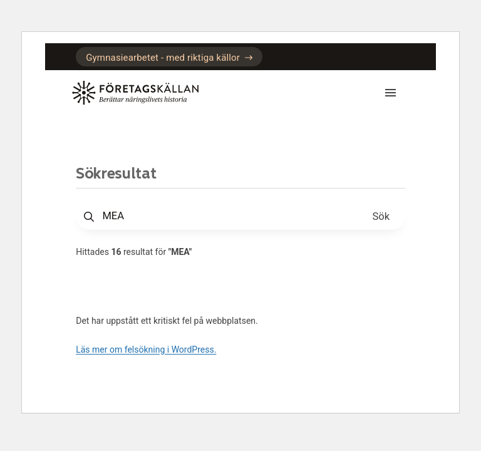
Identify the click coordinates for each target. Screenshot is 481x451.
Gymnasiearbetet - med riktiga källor (169, 57)
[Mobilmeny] (387, 92)
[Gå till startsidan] (139, 93)
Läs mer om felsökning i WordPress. (146, 350)
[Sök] (381, 215)
